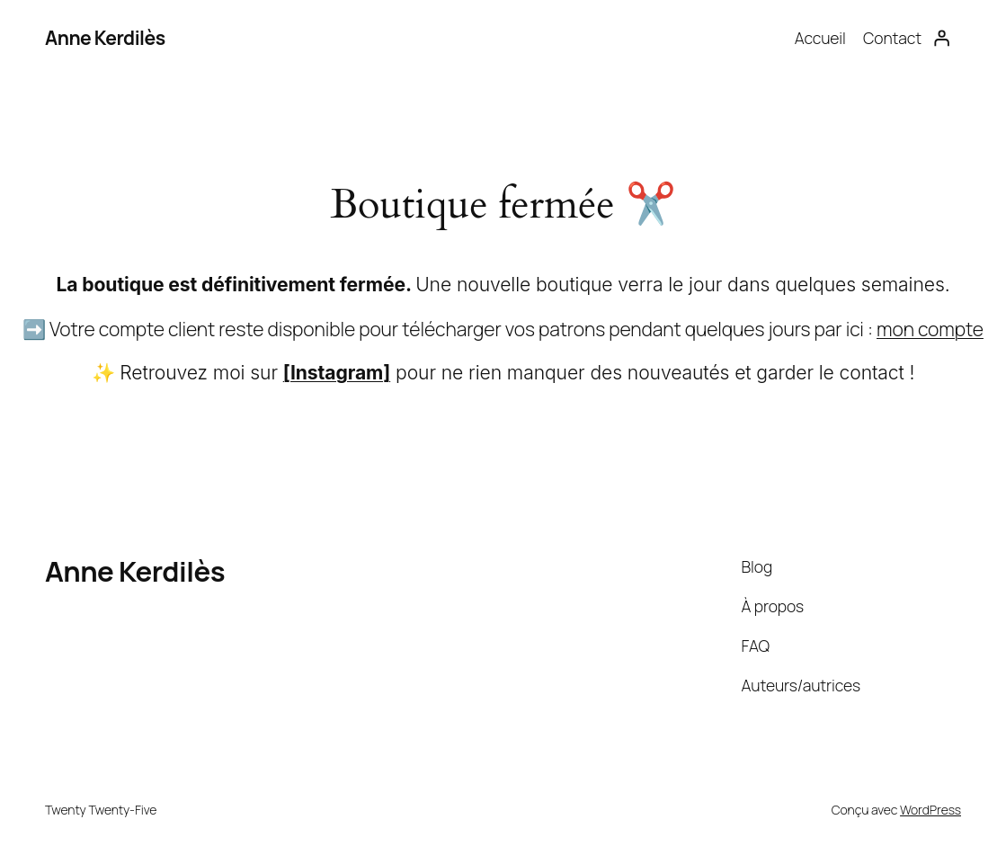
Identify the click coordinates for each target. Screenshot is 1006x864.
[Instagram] (336, 372)
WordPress (930, 809)
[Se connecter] (941, 38)
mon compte (930, 329)
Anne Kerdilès (105, 37)
